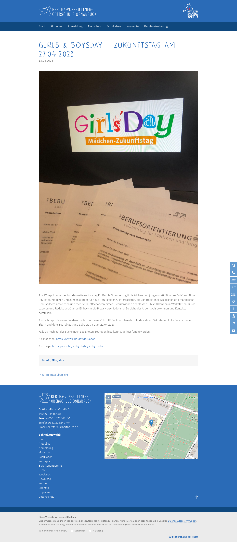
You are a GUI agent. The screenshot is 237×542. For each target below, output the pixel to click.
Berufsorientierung (156, 26)
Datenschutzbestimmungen (182, 520)
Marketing (96, 530)
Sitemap (44, 488)
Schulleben (114, 26)
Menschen (94, 26)
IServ (42, 470)
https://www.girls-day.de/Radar (75, 339)
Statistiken (78, 530)
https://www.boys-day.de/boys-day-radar (77, 346)
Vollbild (116, 396)
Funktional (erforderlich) (53, 530)
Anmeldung (75, 26)
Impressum (46, 492)
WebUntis (45, 474)
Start (42, 26)
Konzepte (133, 26)
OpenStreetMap (166, 457)
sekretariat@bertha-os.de (62, 427)
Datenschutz (46, 496)
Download (45, 479)
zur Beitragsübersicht (55, 375)
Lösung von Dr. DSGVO (189, 457)
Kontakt (43, 483)
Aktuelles (56, 26)
